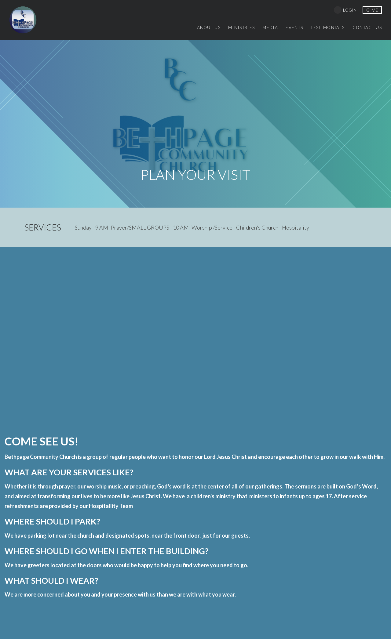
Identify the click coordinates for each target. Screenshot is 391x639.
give (372, 10)
